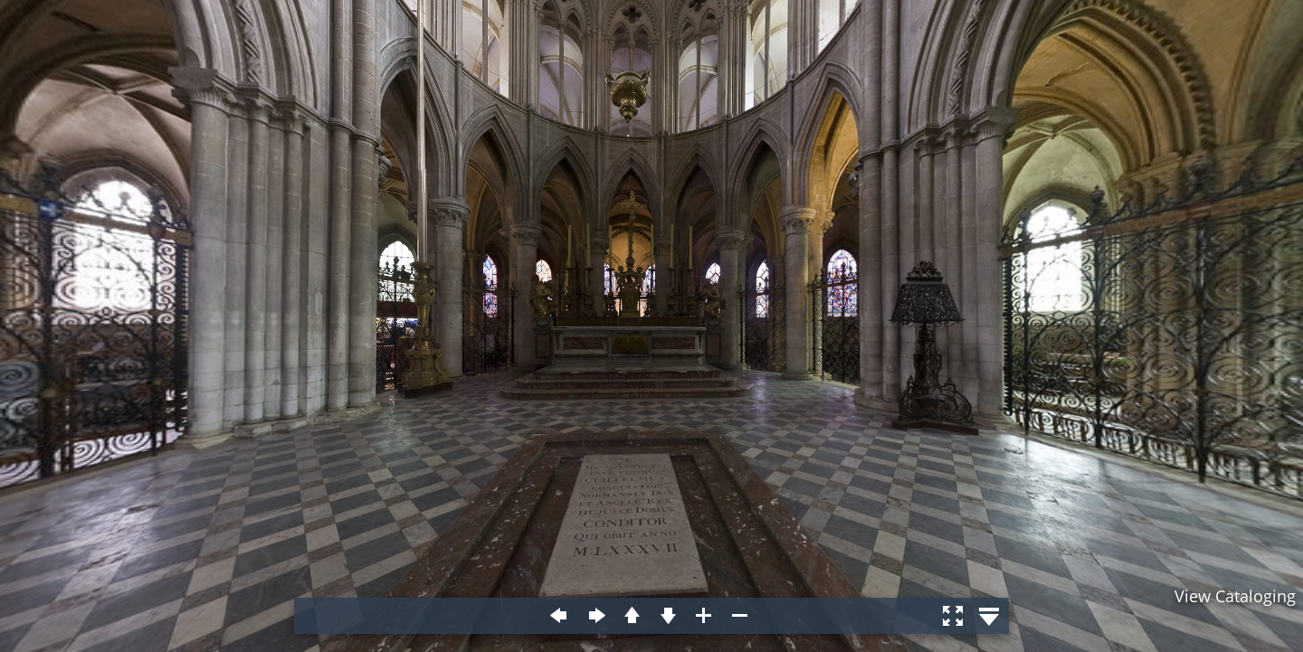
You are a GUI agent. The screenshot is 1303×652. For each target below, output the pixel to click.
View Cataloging (1235, 596)
